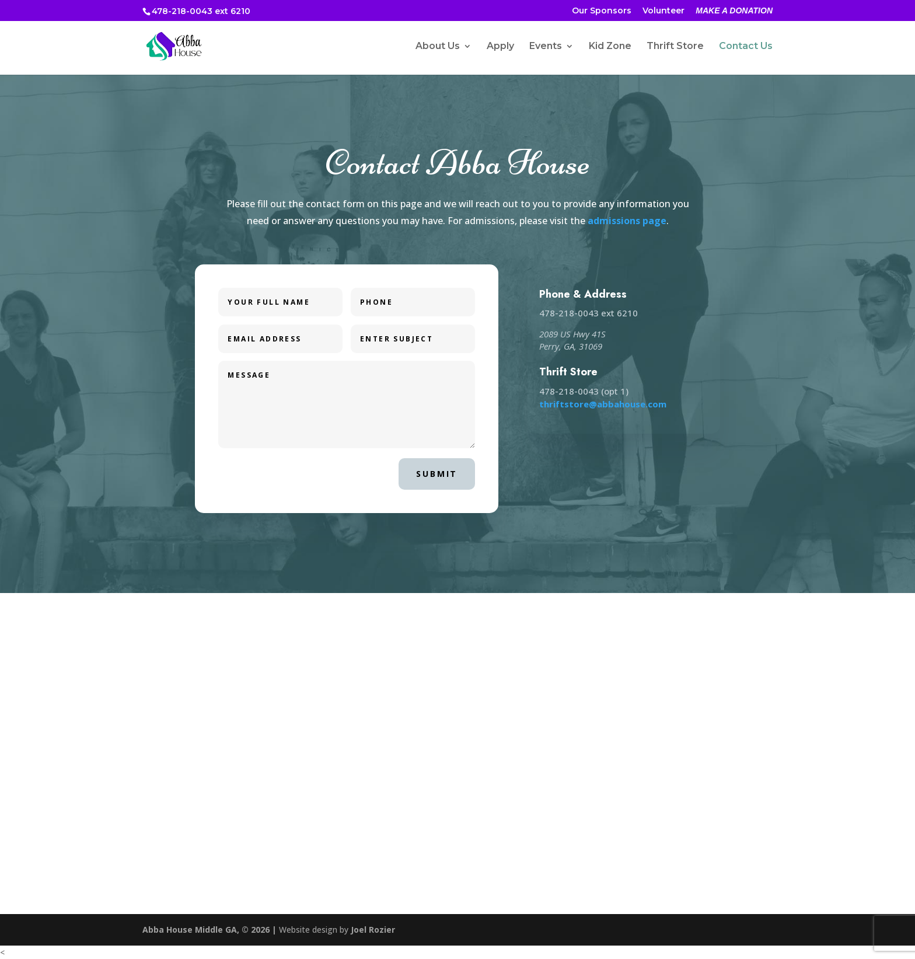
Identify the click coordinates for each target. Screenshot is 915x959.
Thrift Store (675, 46)
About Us (437, 46)
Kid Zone (610, 46)
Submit (437, 473)
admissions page (627, 220)
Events (545, 46)
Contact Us (746, 46)
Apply (500, 46)
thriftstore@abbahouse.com (602, 404)
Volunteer (663, 11)
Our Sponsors (601, 11)
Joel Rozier (373, 929)
